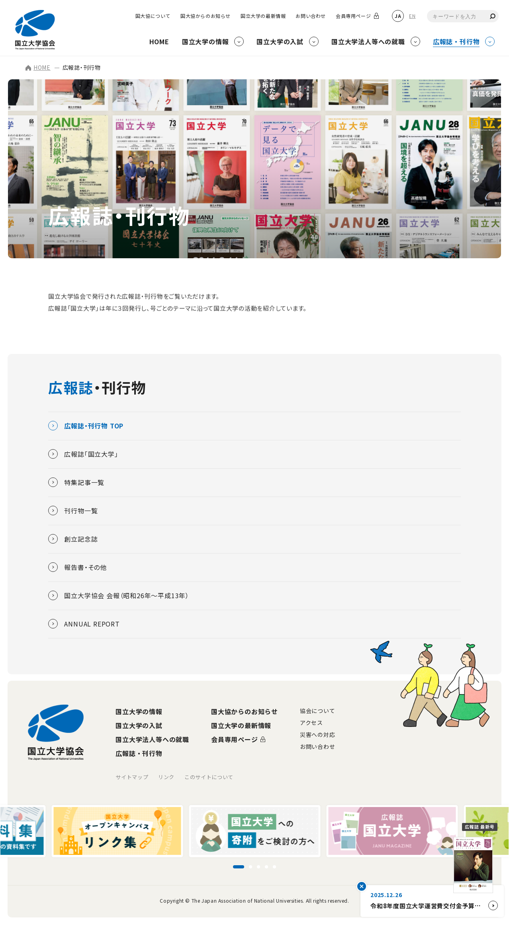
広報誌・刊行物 (139, 753)
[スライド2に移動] (250, 866)
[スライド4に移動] (266, 866)
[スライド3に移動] (258, 866)
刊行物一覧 (73, 510)
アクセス (311, 723)
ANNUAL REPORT (83, 623)
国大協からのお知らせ (205, 16)
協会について (317, 711)
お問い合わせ (311, 16)
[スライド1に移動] (238, 866)
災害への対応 (317, 734)
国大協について (152, 16)
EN (412, 15)
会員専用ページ (353, 16)
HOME (38, 67)
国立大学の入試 (139, 725)
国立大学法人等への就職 (152, 739)
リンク (166, 777)
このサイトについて (208, 777)
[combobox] (463, 16)
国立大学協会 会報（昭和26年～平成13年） (118, 595)
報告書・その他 (77, 567)
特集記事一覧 (76, 482)
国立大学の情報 (139, 711)
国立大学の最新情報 (263, 16)
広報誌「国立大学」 (83, 454)
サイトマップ (132, 777)
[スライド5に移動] (274, 866)
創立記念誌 (73, 539)
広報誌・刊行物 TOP (85, 425)
